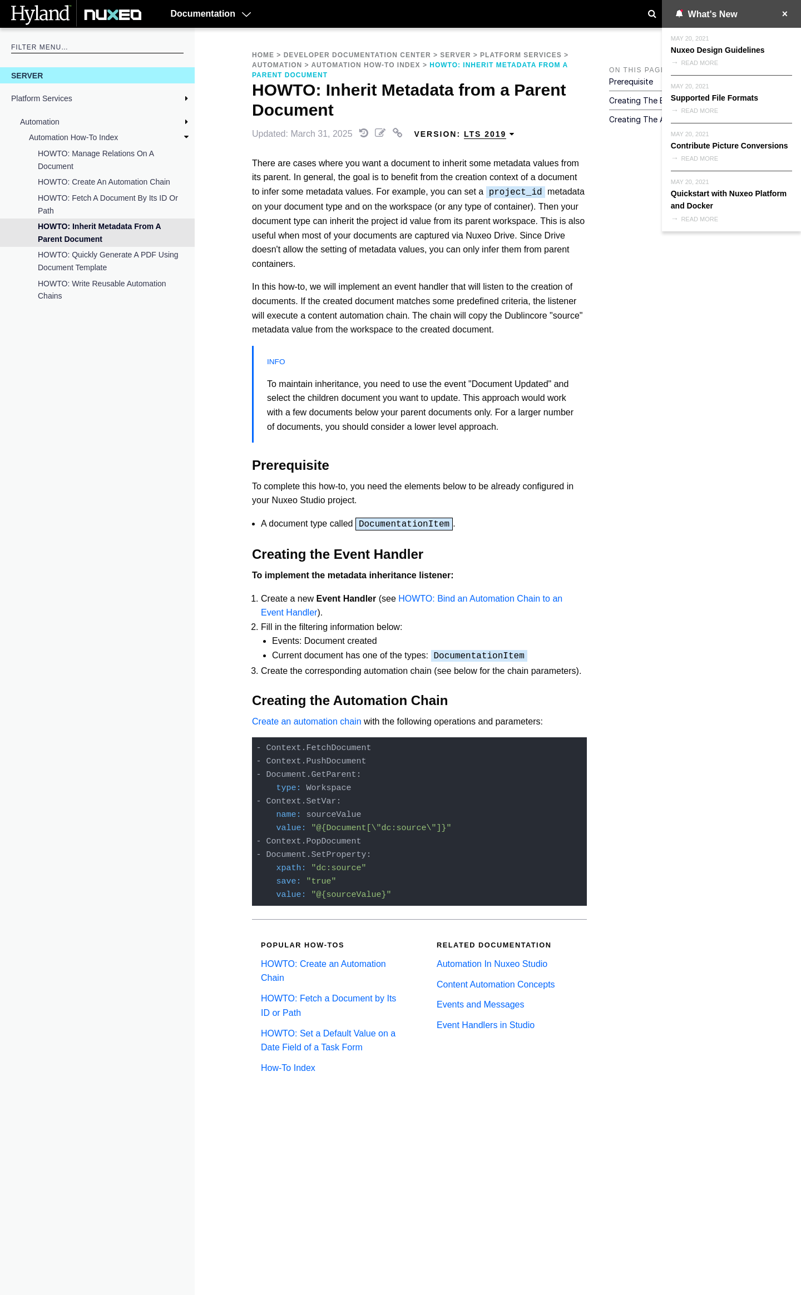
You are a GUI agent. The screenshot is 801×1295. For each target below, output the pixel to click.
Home (263, 55)
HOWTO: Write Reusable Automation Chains (102, 289)
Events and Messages (480, 1004)
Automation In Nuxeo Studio (492, 964)
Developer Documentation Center (357, 55)
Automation (40, 121)
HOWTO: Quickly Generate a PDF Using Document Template (108, 260)
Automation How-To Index (73, 137)
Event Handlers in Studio (486, 1025)
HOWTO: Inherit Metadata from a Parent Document (99, 232)
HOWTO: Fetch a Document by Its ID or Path (108, 204)
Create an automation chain (307, 721)
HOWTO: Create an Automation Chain (104, 181)
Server (27, 75)
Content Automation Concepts (496, 984)
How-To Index (288, 1068)
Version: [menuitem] (464, 134)
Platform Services (41, 98)
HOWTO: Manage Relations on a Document (96, 159)
